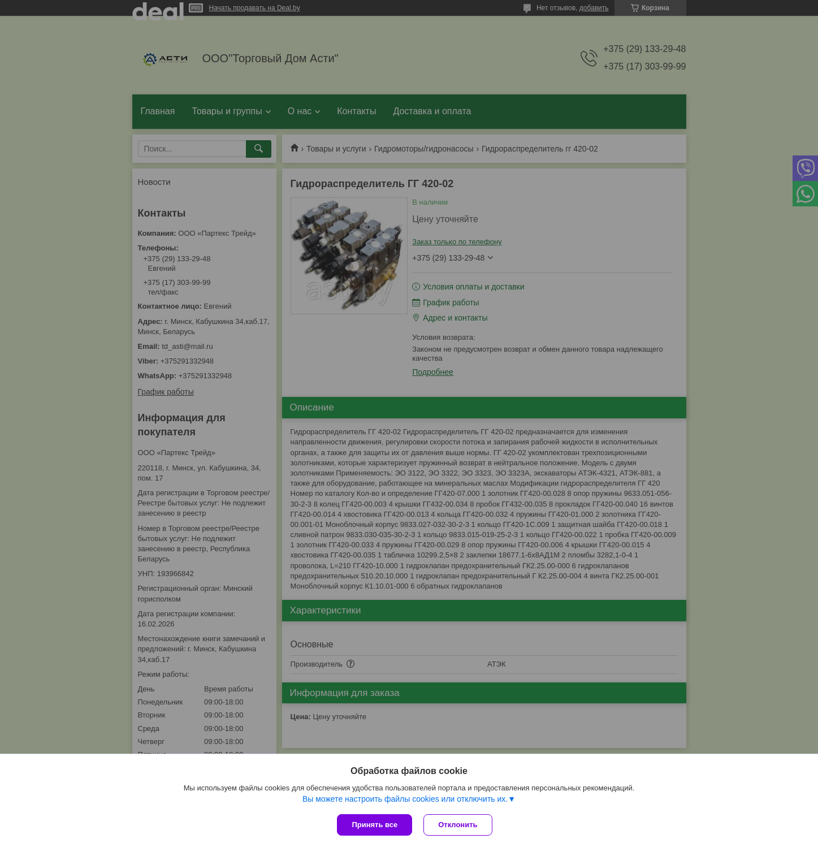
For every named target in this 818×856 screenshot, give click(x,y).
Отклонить (457, 824)
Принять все (374, 824)
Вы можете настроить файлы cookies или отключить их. (405, 798)
